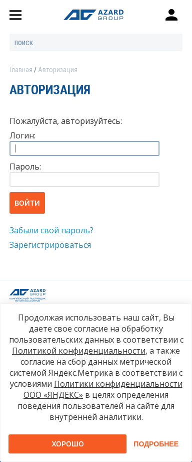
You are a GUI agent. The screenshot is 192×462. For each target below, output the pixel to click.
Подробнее (156, 444)
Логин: (23, 135)
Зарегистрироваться (50, 244)
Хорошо (68, 443)
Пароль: (25, 166)
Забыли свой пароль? (52, 230)
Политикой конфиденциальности (79, 350)
